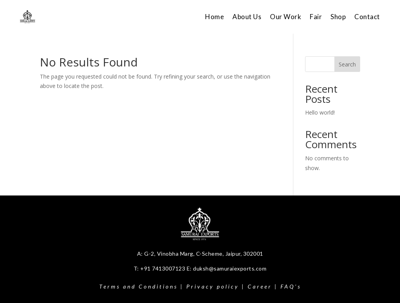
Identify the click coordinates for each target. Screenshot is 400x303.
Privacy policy (212, 286)
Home (214, 17)
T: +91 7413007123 (160, 268)
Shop (338, 17)
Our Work (285, 17)
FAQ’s (290, 286)
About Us (246, 17)
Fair (316, 17)
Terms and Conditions (138, 286)
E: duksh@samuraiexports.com (227, 268)
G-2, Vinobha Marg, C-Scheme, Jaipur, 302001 (203, 253)
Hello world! (320, 112)
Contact (367, 17)
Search (347, 64)
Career (260, 286)
